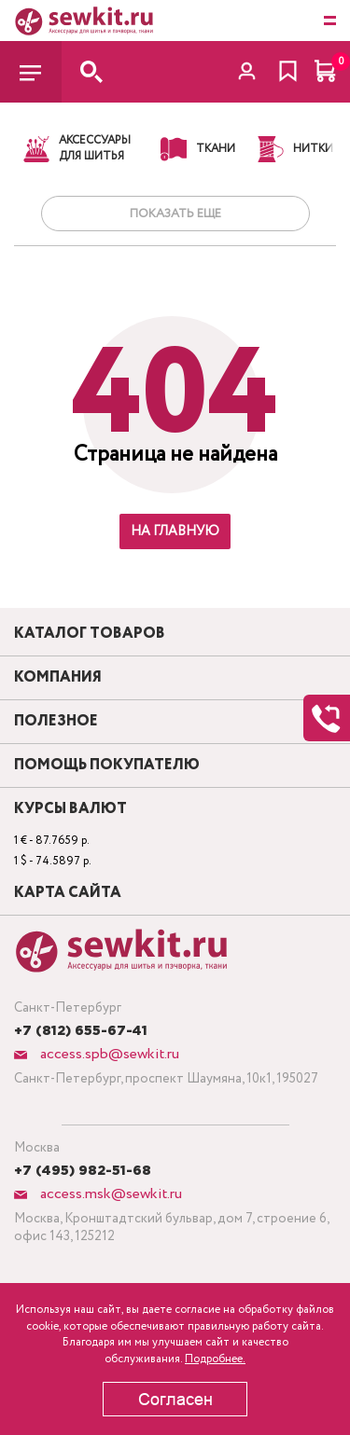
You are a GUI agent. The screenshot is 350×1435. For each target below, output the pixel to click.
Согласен (175, 1399)
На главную (175, 531)
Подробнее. (215, 1359)
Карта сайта (67, 893)
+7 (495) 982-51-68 (82, 1171)
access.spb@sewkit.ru (107, 1054)
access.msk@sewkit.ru (109, 1194)
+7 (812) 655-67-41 (80, 1031)
